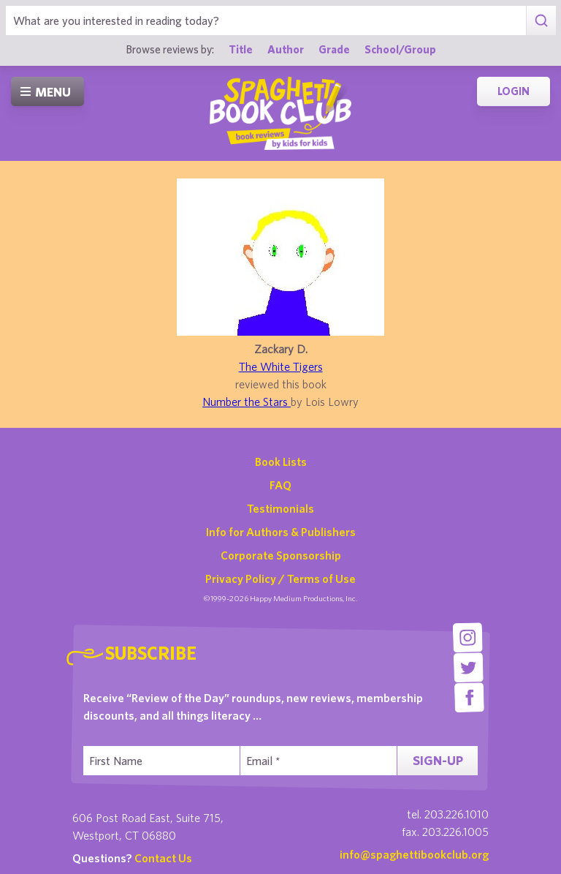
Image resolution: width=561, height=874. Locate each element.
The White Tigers (281, 366)
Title (241, 49)
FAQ (280, 484)
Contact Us (163, 857)
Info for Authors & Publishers (281, 531)
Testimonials (280, 508)
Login (513, 91)
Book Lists (281, 461)
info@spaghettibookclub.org (414, 854)
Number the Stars (246, 401)
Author (285, 49)
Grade (334, 49)
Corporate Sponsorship (281, 555)
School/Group (400, 49)
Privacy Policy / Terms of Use (280, 578)
